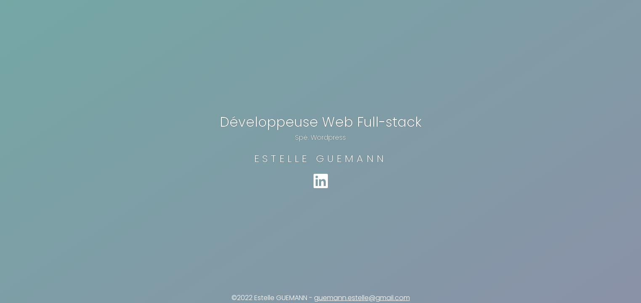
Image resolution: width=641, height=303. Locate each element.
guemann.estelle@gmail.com (362, 298)
